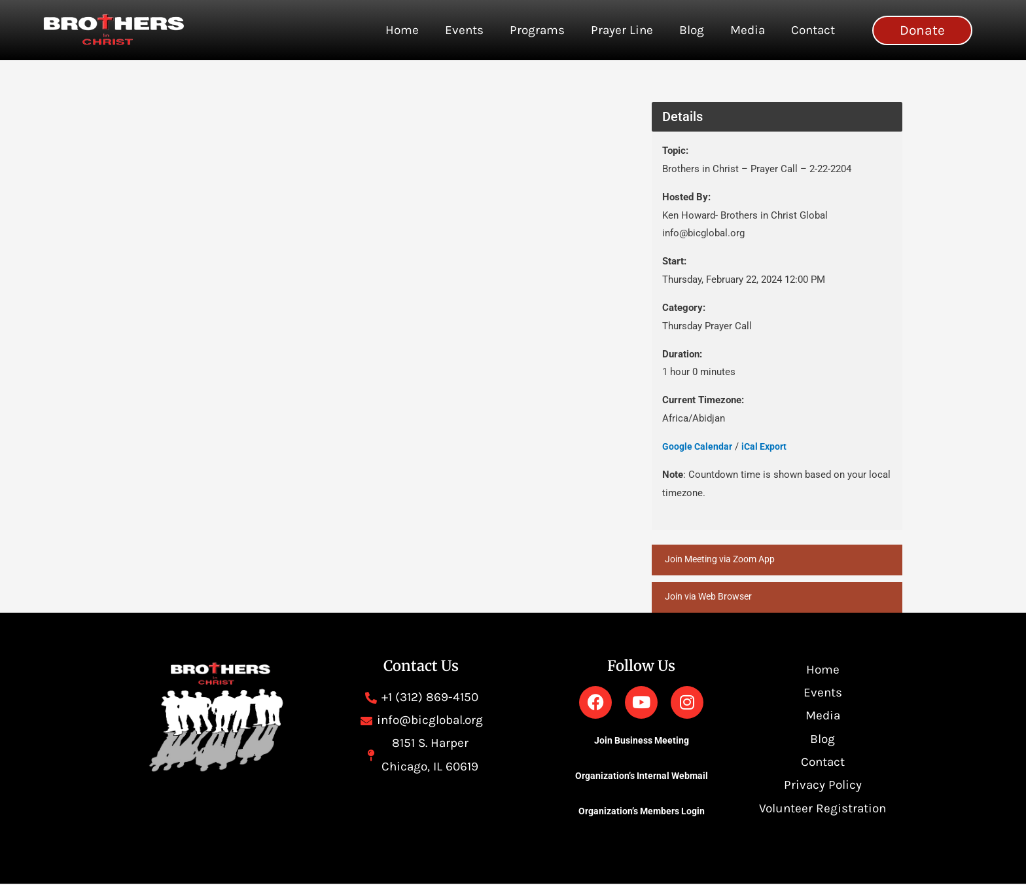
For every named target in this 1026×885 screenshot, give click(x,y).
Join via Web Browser (712, 598)
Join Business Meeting (642, 742)
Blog (691, 30)
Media (747, 30)
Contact (813, 30)
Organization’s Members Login (641, 812)
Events (464, 30)
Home (402, 30)
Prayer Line (622, 30)
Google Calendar (698, 446)
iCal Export (768, 446)
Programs (537, 30)
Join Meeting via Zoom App (725, 560)
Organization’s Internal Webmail (641, 777)
